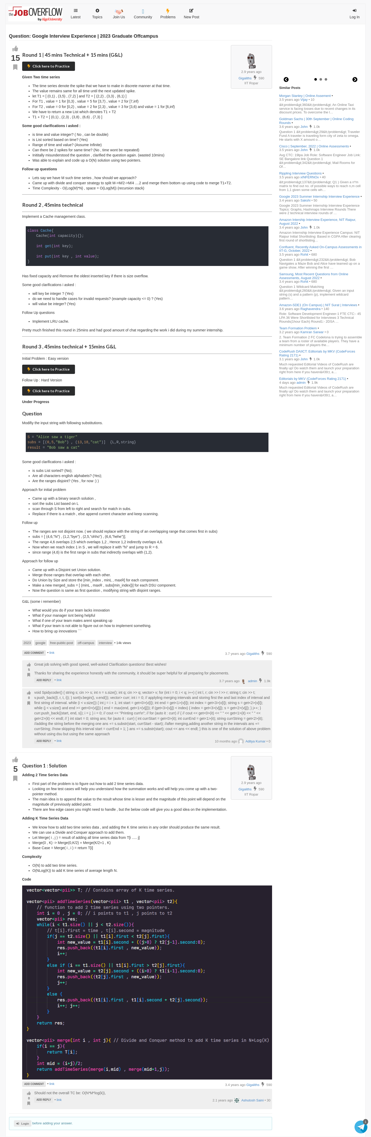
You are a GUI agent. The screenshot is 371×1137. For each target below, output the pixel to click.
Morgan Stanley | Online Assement (305, 96)
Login (22, 1123)
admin (248, 681)
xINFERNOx (310, 177)
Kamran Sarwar (312, 332)
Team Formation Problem (298, 328)
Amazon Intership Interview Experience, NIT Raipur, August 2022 (317, 221)
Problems (167, 14)
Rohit (304, 254)
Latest (76, 14)
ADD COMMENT (34, 652)
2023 (27, 643)
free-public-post (61, 643)
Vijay (304, 100)
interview (105, 643)
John (304, 127)
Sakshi (305, 200)
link (52, 653)
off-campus (86, 643)
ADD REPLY (43, 680)
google (41, 643)
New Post (191, 14)
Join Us (119, 13)
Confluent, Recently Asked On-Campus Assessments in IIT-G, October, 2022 (320, 249)
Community (143, 14)
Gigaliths (245, 78)
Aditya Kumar (251, 741)
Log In (355, 14)
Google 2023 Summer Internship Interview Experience (319, 196)
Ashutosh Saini (249, 1100)
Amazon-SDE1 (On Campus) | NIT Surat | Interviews (318, 305)
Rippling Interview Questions (300, 173)
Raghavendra (311, 309)
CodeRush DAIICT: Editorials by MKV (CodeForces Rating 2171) (317, 353)
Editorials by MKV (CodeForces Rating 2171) (312, 379)
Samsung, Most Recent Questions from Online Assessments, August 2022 (313, 276)
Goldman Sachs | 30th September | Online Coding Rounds (316, 121)
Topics (97, 11)
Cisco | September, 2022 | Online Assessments (314, 146)
